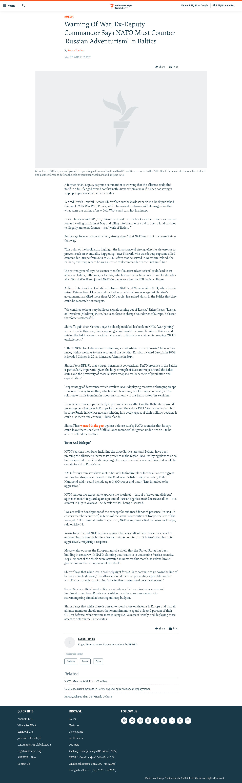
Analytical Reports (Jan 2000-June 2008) (92, 764)
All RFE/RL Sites (26, 757)
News (72, 719)
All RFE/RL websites (224, 5)
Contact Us (23, 764)
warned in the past (92, 426)
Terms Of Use (25, 732)
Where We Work (26, 725)
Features (74, 725)
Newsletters (76, 732)
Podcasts (74, 745)
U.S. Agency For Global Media (34, 745)
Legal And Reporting (29, 751)
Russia (68, 16)
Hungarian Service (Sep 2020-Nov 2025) (92, 770)
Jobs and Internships (29, 738)
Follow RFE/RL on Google (194, 5)
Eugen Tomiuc (76, 50)
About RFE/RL (25, 719)
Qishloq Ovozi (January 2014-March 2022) (93, 751)
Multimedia (76, 738)
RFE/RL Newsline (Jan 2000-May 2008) (92, 757)
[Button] (160, 67)
